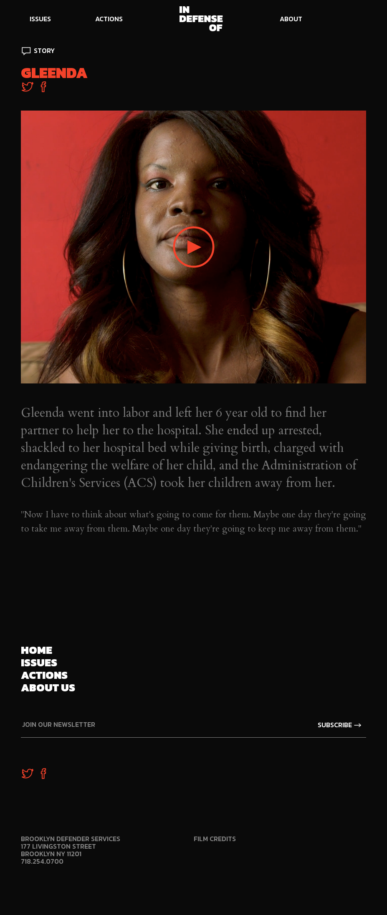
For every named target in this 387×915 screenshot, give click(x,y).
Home (36, 650)
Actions (44, 675)
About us (48, 687)
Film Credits (215, 839)
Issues (39, 662)
